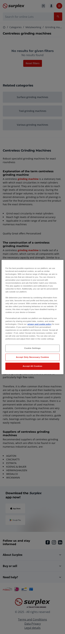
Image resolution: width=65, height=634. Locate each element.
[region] (32, 317)
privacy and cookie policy (39, 324)
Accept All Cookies (32, 366)
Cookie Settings (32, 348)
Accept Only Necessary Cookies (32, 357)
